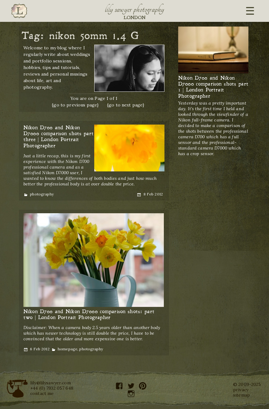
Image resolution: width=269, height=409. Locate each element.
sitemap (241, 395)
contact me (42, 393)
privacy (240, 389)
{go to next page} (125, 105)
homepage (67, 349)
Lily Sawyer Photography (134, 9)
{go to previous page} (75, 105)
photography (42, 194)
